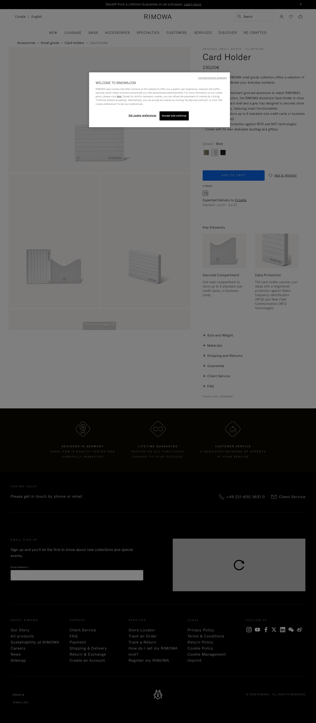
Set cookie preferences (142, 115)
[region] (159, 99)
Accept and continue (174, 115)
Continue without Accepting (212, 77)
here (119, 96)
